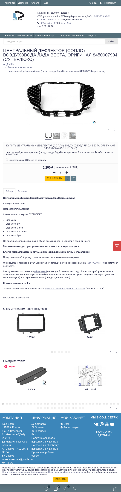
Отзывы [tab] (22, 191)
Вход (93, 3)
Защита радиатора (46, 35)
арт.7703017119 (95, 263)
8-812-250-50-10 (48, 19)
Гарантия (40, 431)
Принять (60, 479)
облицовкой (40, 271)
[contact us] (117, 246)
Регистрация (108, 3)
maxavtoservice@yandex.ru (18, 459)
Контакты (10, 3)
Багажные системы (72, 35)
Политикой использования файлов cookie (24, 472)
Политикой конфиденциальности (65, 472)
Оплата (35, 3)
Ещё (48, 3)
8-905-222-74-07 (48, 23)
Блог (34, 434)
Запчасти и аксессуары (18, 35)
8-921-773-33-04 (101, 16)
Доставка (23, 3)
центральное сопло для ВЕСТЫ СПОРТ (65, 288)
